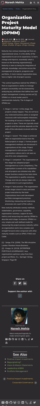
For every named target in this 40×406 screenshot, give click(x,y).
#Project (24, 45)
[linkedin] (22, 339)
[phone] (26, 339)
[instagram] (19, 339)
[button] (38, 2)
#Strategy (31, 45)
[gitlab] (16, 339)
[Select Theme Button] (31, 2)
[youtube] (6, 343)
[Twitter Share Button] (20, 283)
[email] (6, 339)
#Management (24, 43)
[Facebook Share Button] (15, 283)
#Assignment (16, 41)
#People (32, 43)
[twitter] (32, 339)
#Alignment (7, 41)
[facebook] (10, 339)
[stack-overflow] (29, 339)
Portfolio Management (17, 371)
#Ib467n (23, 41)
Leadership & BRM (15, 368)
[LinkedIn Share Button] (25, 283)
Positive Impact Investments (20, 359)
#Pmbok (4, 45)
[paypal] (20, 295)
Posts (18, 9)
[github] (13, 339)
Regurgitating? (14, 362)
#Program (18, 45)
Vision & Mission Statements (20, 365)
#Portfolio (11, 45)
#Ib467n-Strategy (7, 43)
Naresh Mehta (8, 9)
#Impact (16, 43)
